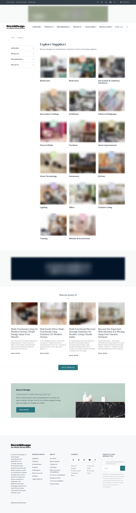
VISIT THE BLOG (68, 367)
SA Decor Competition (57, 475)
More (119, 27)
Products (48, 27)
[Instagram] (106, 2)
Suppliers (37, 27)
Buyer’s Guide (21, 2)
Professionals (63, 27)
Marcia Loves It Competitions (55, 471)
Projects (77, 27)
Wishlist (124, 2)
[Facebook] (98, 2)
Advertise (32, 2)
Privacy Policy (54, 484)
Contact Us (53, 464)
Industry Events (55, 478)
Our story (11, 2)
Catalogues (90, 27)
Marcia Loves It (105, 27)
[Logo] (16, 27)
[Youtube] (110, 2)
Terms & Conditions (56, 481)
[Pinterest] (115, 2)
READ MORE (26, 410)
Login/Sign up (37, 479)
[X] (102, 2)
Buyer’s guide (54, 461)
